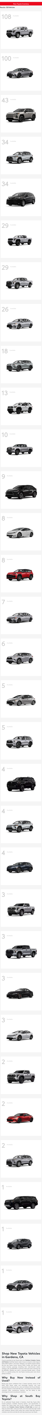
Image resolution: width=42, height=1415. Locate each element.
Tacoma (20, 1365)
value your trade (18, 1408)
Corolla (28, 1365)
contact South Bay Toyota (32, 1410)
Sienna (35, 1365)
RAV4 (23, 1365)
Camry (15, 1365)
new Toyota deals (17, 1360)
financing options (22, 1403)
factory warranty (27, 1383)
